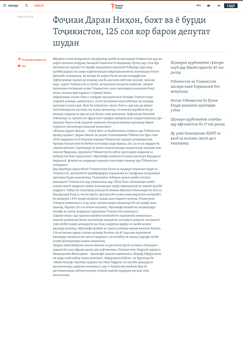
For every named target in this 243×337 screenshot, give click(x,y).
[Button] (32, 60)
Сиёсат (39, 5)
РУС (199, 5)
